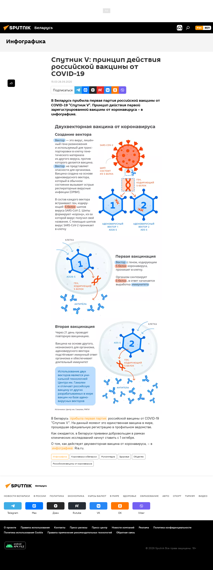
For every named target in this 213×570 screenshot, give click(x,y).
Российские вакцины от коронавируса (72, 463)
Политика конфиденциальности (172, 527)
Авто (165, 496)
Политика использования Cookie (23, 532)
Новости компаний (123, 527)
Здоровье (124, 456)
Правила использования (35, 527)
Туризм (190, 496)
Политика (57, 496)
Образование (149, 496)
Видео (203, 496)
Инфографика (60, 456)
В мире (114, 496)
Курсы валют (97, 496)
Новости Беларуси (17, 496)
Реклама (144, 527)
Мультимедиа (108, 456)
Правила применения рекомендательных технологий (79, 532)
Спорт (177, 496)
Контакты (59, 527)
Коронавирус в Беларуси (84, 456)
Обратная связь (125, 532)
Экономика (76, 496)
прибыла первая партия (88, 418)
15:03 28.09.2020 (61, 81)
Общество (139, 456)
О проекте (10, 527)
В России (40, 496)
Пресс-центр (99, 527)
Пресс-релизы (78, 527)
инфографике (62, 448)
